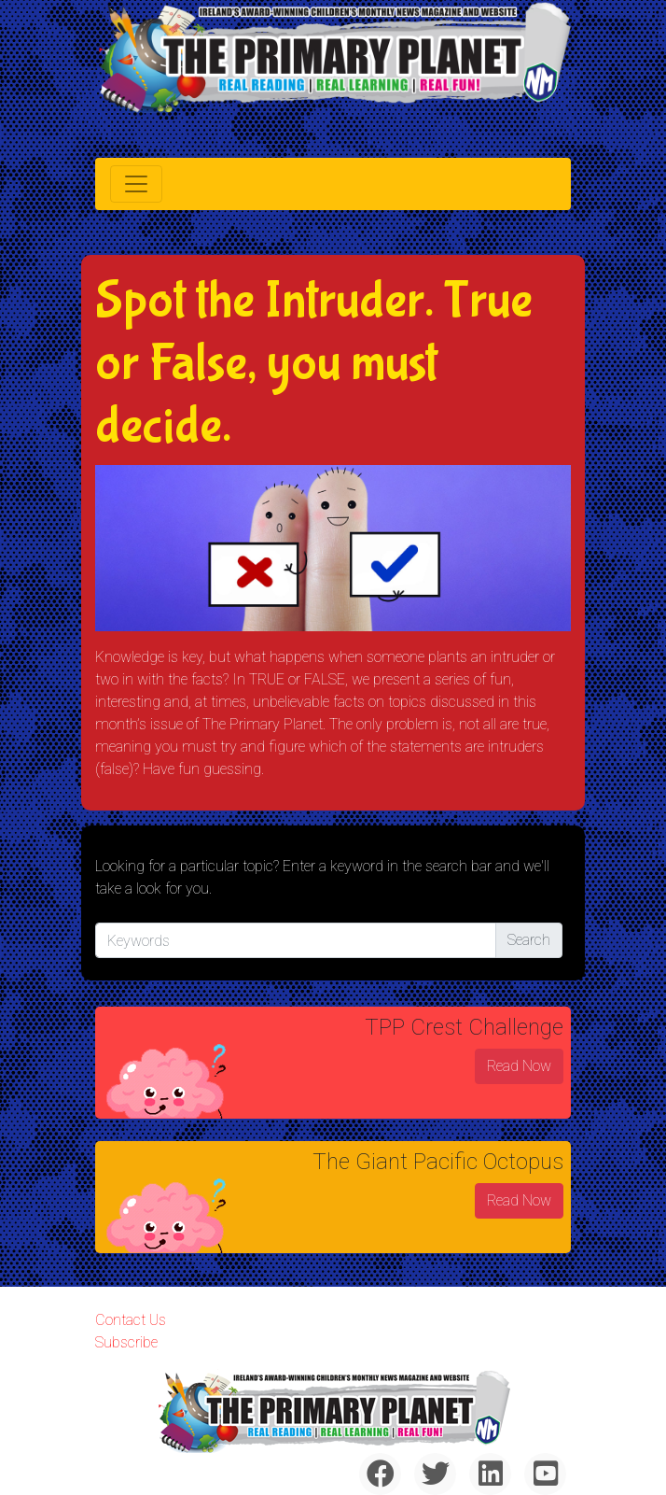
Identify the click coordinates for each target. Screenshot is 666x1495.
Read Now (519, 1066)
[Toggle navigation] (136, 184)
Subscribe (126, 1342)
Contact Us (130, 1320)
